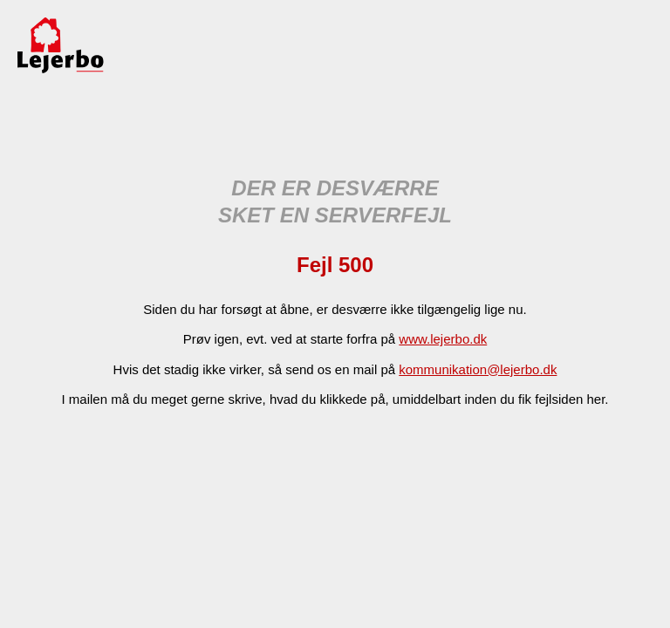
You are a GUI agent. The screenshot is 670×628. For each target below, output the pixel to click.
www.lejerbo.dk (443, 338)
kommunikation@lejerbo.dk (478, 369)
